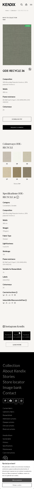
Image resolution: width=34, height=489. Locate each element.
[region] (17, 474)
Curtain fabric (7, 408)
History (5, 442)
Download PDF (17, 119)
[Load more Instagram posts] (17, 344)
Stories (9, 376)
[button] (8, 335)
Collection (13, 10)
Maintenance (7, 449)
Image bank (12, 387)
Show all (17, 183)
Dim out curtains (8, 426)
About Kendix (14, 371)
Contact (9, 393)
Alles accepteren (17, 480)
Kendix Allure (7, 435)
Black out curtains (9, 429)
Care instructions (9, 453)
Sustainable (7, 439)
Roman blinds (7, 415)
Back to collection (10, 17)
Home (7, 10)
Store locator (14, 382)
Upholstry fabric (8, 412)
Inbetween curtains (9, 419)
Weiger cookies (17, 485)
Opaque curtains (8, 422)
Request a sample (17, 127)
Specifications (8, 446)
